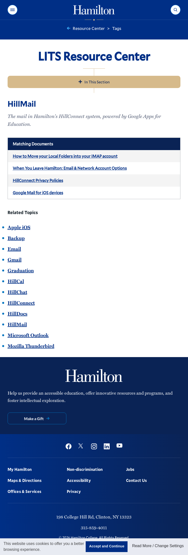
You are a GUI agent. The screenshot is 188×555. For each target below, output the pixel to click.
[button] (12, 10)
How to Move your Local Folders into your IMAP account (65, 156)
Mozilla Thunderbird (31, 345)
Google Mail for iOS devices (38, 192)
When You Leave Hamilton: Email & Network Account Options (70, 168)
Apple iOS (19, 227)
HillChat (17, 292)
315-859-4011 (94, 527)
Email (14, 248)
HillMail (17, 324)
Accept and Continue (106, 546)
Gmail (15, 259)
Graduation (21, 270)
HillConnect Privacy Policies (38, 180)
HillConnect (21, 302)
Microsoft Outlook (28, 335)
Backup (16, 238)
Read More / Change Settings (158, 546)
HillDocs (17, 313)
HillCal (16, 281)
